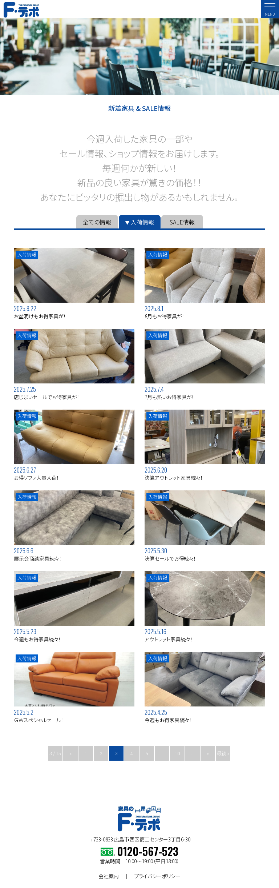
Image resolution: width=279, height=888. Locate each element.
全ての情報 (97, 222)
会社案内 (108, 876)
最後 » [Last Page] (223, 753)
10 (177, 753)
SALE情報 (182, 222)
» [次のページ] (208, 753)
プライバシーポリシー (157, 876)
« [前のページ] (70, 753)
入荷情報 (142, 222)
